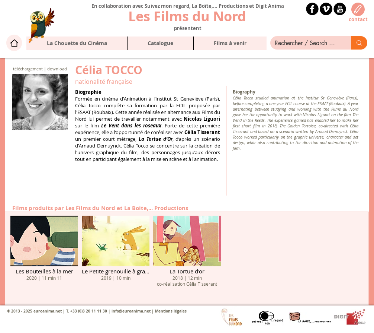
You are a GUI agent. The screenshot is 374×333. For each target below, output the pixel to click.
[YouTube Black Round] (339, 9)
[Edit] (358, 9)
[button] (160, 43)
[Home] (14, 43)
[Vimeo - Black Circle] (326, 9)
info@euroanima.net (131, 311)
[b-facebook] (312, 9)
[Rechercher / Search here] (305, 43)
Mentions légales (171, 311)
